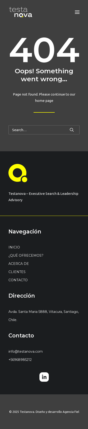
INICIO (14, 247)
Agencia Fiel (71, 411)
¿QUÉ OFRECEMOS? (25, 255)
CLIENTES (17, 272)
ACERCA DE (18, 264)
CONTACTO (18, 280)
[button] (77, 12)
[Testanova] (20, 12)
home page (44, 101)
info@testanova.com (25, 351)
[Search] (44, 129)
